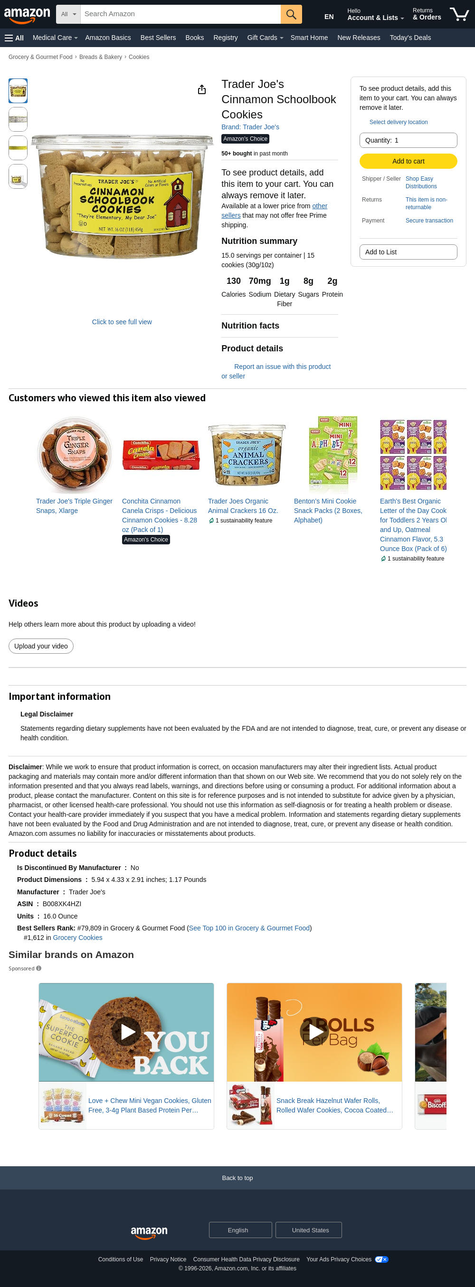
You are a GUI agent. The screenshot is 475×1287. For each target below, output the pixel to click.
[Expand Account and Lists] (402, 18)
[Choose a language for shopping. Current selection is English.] (234, 1230)
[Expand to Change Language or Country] (264, 1230)
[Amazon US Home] (149, 1234)
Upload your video (41, 646)
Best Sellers (158, 37)
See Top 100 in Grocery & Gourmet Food (249, 928)
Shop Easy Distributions (421, 182)
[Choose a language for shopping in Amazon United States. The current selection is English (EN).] (321, 15)
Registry (225, 37)
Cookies (139, 57)
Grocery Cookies (78, 937)
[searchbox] (181, 14)
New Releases (358, 37)
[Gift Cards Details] (282, 38)
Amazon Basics (108, 37)
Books (195, 37)
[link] (75, 505)
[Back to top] (237, 1187)
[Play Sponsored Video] (126, 1032)
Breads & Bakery (100, 57)
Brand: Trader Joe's (250, 127)
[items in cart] (460, 14)
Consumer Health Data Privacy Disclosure (246, 1259)
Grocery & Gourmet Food (41, 57)
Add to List (381, 252)
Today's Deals (410, 37)
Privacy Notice (168, 1259)
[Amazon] (28, 14)
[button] (14, 38)
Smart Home (309, 37)
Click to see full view (122, 322)
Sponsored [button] (26, 968)
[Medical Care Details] (76, 38)
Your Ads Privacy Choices (338, 1259)
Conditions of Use (120, 1259)
